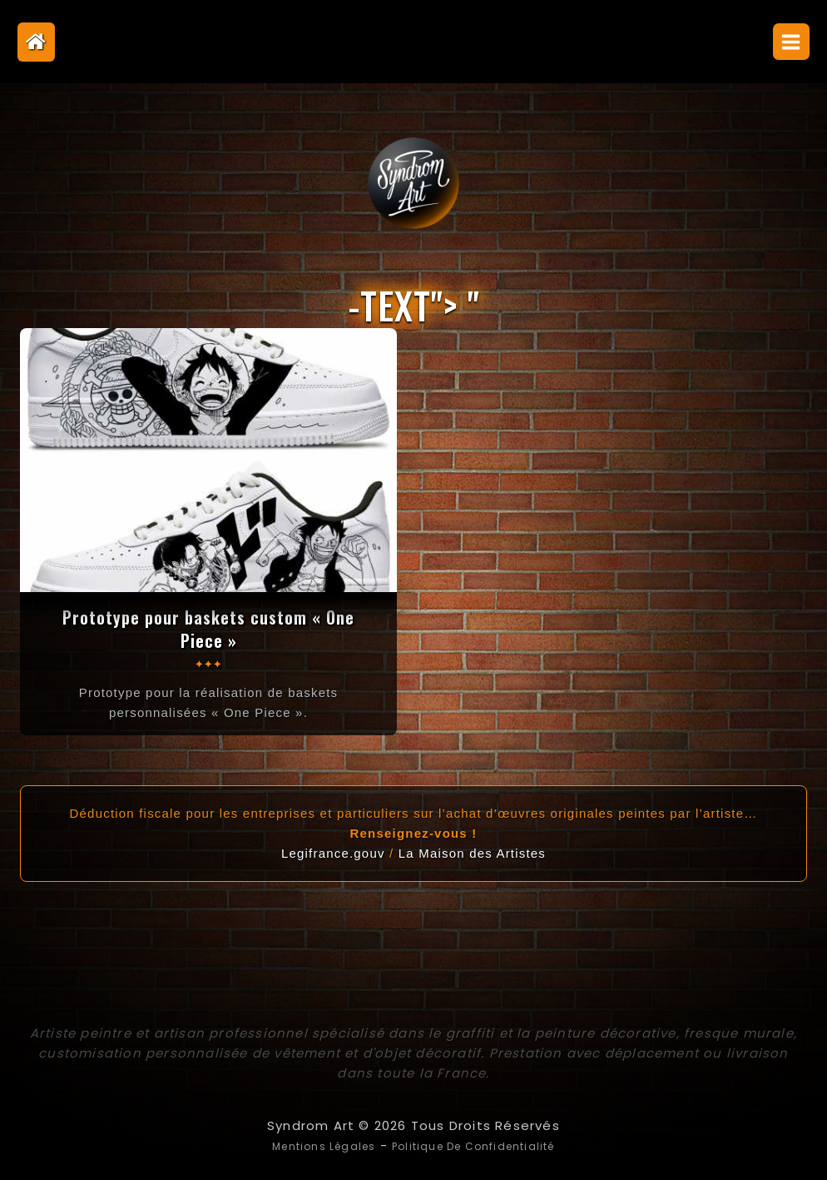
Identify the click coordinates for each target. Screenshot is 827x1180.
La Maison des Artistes (472, 852)
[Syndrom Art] (413, 183)
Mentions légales (306, 1144)
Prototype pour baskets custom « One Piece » (208, 628)
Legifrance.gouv (333, 852)
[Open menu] (791, 41)
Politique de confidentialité (483, 1144)
